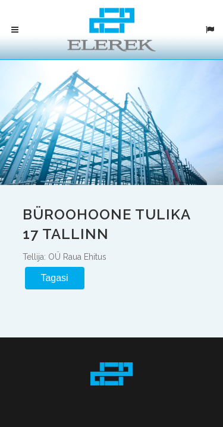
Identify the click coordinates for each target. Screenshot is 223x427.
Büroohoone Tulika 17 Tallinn (109, 224)
